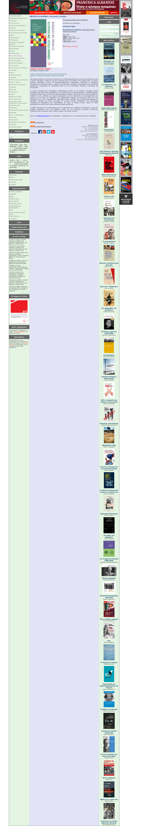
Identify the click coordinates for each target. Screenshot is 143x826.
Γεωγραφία (13, 20)
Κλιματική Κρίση (14, 53)
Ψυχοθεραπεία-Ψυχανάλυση (18, 122)
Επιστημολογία (14, 48)
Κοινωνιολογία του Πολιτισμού (18, 68)
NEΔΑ (12, 196)
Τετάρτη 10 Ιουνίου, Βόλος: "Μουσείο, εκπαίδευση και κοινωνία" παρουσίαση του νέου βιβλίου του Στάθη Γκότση (18, 248)
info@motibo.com (93, 131)
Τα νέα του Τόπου (19, 236)
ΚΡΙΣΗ (12, 177)
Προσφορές (109, 17)
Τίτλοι (19, 156)
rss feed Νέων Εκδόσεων (43, 126)
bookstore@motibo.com (91, 139)
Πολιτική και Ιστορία (15, 96)
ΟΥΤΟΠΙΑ (13, 182)
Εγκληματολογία (14, 37)
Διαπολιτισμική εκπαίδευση (18, 25)
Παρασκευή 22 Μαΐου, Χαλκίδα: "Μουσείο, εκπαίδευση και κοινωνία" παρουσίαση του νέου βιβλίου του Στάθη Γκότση (18, 282)
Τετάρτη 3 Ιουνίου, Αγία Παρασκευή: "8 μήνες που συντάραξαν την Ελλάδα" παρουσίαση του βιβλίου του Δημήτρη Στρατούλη (17, 275)
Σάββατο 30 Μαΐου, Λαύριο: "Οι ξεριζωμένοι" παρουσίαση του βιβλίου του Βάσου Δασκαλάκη (18, 262)
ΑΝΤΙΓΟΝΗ (13, 175)
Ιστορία (12, 51)
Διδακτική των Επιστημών (17, 30)
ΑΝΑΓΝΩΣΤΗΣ (14, 201)
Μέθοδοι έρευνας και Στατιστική (19, 80)
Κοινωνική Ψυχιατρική (16, 63)
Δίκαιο (12, 35)
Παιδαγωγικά (14, 92)
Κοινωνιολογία (14, 65)
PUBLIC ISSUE (14, 199)
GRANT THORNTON (16, 191)
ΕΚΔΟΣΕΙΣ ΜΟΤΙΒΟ (97, 13)
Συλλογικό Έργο (69, 26)
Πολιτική (12, 94)
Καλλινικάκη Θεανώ (88, 30)
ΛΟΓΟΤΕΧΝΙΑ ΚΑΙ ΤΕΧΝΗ (44, 13)
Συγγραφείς (19, 141)
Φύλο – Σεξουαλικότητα (17, 115)
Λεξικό (12, 72)
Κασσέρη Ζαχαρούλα (69, 31)
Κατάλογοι (19, 232)
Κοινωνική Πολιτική (15, 60)
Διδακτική (13, 28)
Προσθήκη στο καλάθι (70, 46)
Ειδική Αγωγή (14, 40)
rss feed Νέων (39, 122)
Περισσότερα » (25, 293)
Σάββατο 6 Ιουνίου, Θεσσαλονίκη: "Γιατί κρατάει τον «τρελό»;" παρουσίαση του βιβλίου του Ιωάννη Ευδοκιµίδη (19, 268)
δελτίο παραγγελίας (19, 331)
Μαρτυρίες (13, 77)
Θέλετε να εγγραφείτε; (112, 37)
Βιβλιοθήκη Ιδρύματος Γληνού (18, 18)
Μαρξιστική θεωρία (15, 75)
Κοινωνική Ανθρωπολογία (17, 58)
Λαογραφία (13, 70)
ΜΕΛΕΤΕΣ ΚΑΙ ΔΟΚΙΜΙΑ (72, 13)
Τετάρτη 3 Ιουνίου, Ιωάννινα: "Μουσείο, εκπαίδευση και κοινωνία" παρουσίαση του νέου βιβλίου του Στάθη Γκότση (18, 242)
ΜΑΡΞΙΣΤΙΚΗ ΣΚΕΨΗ (16, 180)
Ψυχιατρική (13, 117)
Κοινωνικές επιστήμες (16, 56)
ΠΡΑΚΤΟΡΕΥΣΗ (15, 216)
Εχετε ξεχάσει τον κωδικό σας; (110, 35)
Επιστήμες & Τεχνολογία (17, 46)
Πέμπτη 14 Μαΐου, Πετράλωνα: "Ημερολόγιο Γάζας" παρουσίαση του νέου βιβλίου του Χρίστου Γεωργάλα (18, 289)
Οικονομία (13, 89)
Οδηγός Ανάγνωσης (19, 227)
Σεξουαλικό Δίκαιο (15, 105)
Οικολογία (13, 87)
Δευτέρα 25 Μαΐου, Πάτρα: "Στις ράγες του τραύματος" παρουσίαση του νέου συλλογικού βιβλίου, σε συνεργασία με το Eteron (18, 255)
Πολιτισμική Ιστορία (15, 99)
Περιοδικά (19, 172)
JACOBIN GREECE (16, 16)
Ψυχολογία (13, 124)
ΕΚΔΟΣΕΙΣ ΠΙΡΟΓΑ (15, 203)
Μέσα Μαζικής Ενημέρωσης (18, 84)
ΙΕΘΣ (11, 210)
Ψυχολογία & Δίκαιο (15, 127)
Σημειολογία (13, 107)
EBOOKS (113, 13)
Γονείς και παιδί (14, 23)
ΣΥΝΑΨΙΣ (13, 184)
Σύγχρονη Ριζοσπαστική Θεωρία (19, 110)
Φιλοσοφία (13, 112)
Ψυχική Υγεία (14, 119)
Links (19, 222)
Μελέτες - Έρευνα (15, 82)
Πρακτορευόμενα (19, 188)
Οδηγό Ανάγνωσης (43, 116)
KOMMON (13, 194)
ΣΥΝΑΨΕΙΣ (13, 218)
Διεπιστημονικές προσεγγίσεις (18, 32)
